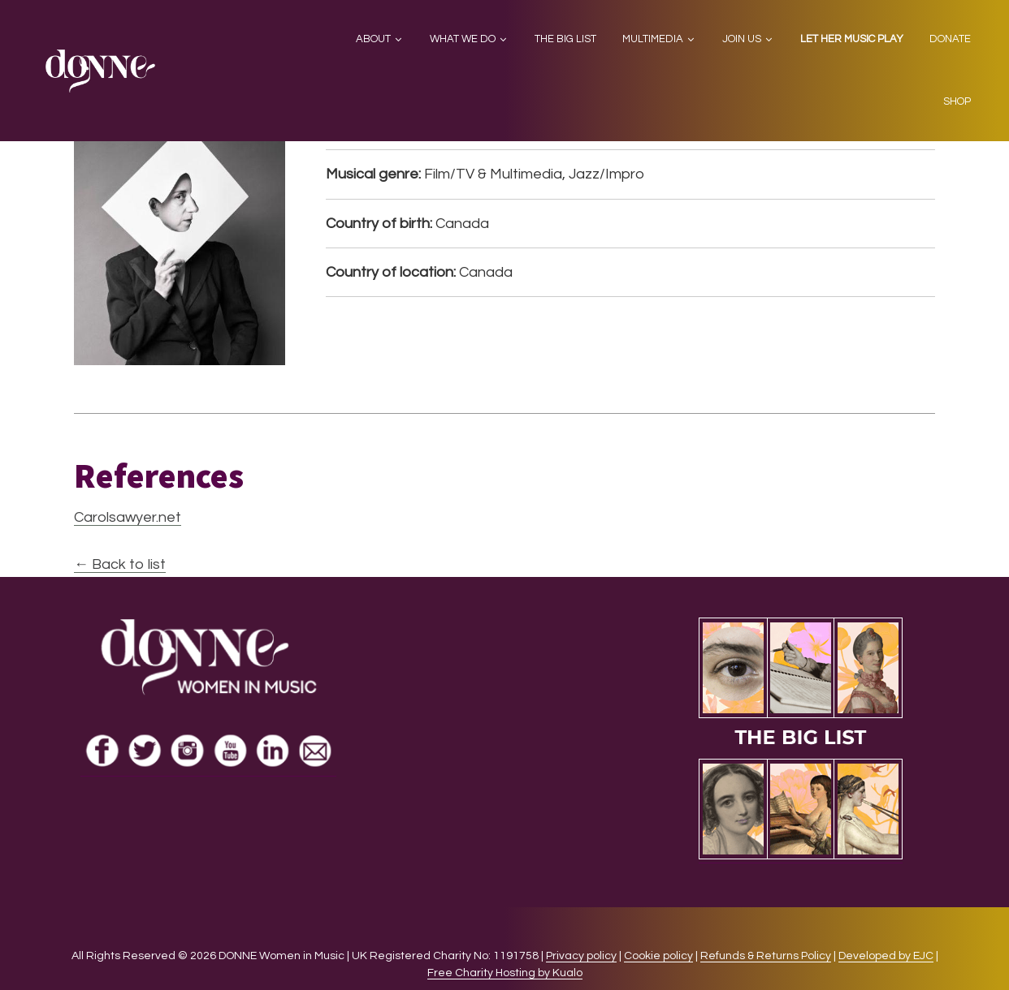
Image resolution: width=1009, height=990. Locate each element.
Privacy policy (581, 956)
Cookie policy (658, 956)
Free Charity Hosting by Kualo (504, 973)
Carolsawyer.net (127, 517)
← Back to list (120, 564)
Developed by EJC (885, 956)
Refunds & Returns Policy (765, 956)
